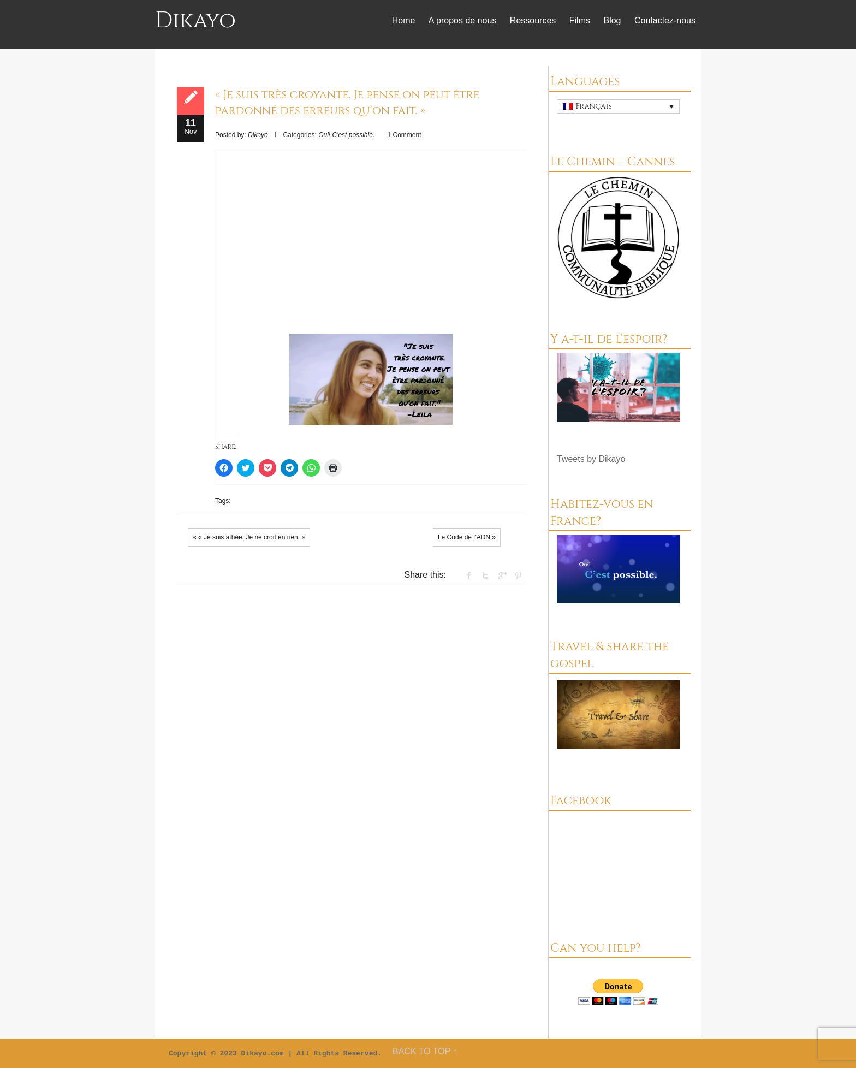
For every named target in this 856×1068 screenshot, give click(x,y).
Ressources (533, 20)
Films (579, 20)
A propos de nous (463, 20)
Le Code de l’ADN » (467, 537)
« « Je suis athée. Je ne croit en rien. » (249, 537)
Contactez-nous (665, 20)
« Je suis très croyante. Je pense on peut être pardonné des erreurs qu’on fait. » (347, 102)
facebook (469, 575)
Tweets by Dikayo (591, 459)
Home (403, 20)
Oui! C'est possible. (346, 135)
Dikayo (195, 20)
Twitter (485, 575)
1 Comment (404, 135)
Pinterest (518, 575)
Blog (612, 20)
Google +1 (502, 575)
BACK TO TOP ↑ (425, 1051)
